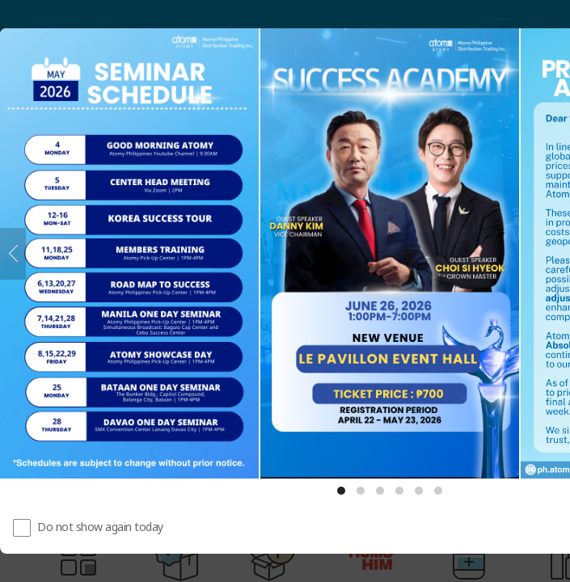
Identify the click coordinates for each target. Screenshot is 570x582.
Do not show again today (100, 526)
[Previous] (13, 254)
